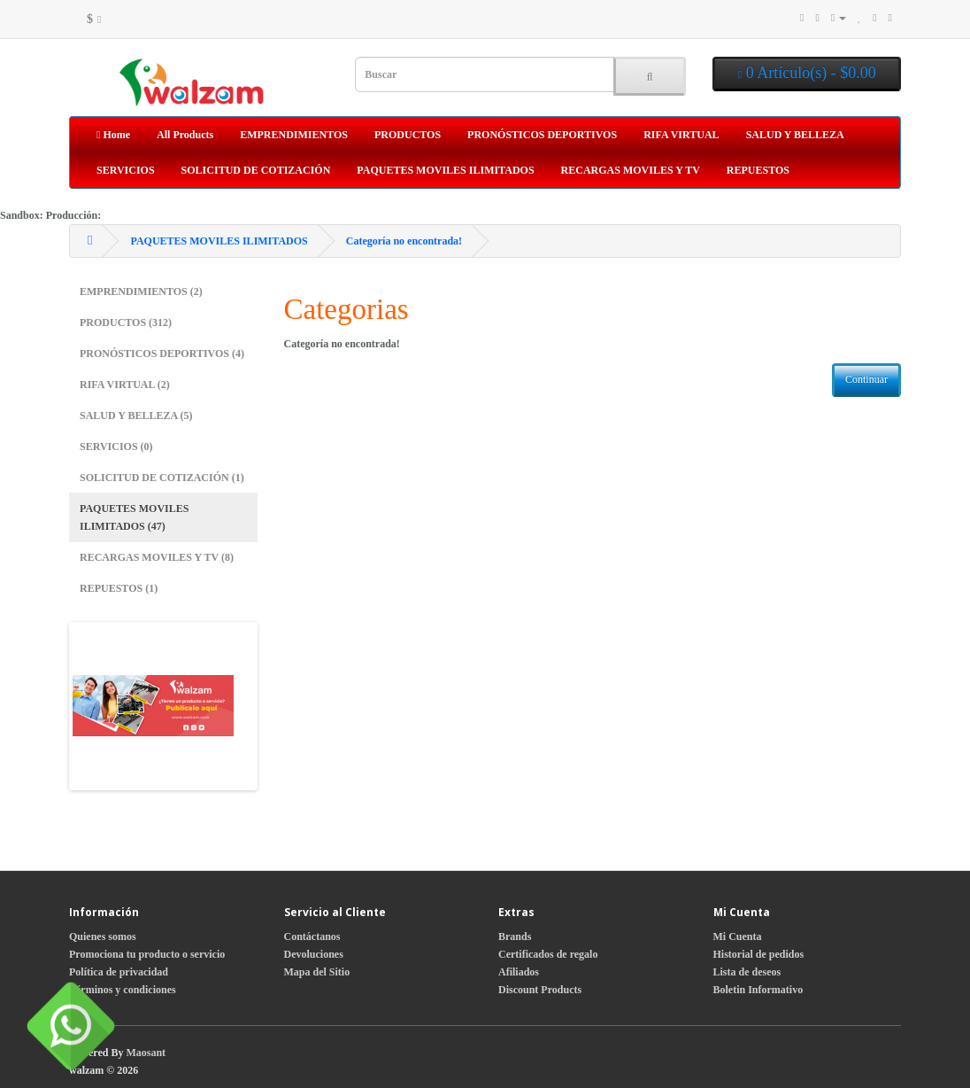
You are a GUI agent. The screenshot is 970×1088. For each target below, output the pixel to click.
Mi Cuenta (737, 936)
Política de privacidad (118, 972)
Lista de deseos (747, 972)
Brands (514, 936)
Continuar (866, 379)
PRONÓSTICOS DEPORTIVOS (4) (162, 353)
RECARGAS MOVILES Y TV (630, 170)
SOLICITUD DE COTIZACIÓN (256, 170)
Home (113, 134)
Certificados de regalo (547, 954)
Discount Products (539, 989)
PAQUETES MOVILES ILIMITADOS (445, 170)
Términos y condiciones (122, 989)
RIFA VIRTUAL (681, 134)
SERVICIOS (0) (116, 446)
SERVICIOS (125, 170)
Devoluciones (313, 954)
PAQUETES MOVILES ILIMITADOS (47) (134, 517)
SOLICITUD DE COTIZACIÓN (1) (162, 477)
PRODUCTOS (407, 134)
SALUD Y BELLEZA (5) (136, 415)
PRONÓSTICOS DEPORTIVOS (542, 134)
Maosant (146, 1052)
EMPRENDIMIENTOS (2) (141, 291)
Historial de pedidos (758, 954)
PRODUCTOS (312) (126, 322)
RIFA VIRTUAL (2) (125, 384)
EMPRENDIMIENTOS (294, 134)
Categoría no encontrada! (404, 241)
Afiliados (518, 972)
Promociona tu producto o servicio (147, 954)
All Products (185, 134)
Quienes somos (102, 936)
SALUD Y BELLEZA (795, 134)
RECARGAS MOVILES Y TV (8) (157, 557)
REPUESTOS (758, 170)
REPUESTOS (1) (119, 588)
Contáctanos (312, 936)
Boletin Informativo (758, 989)
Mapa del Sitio (317, 972)
